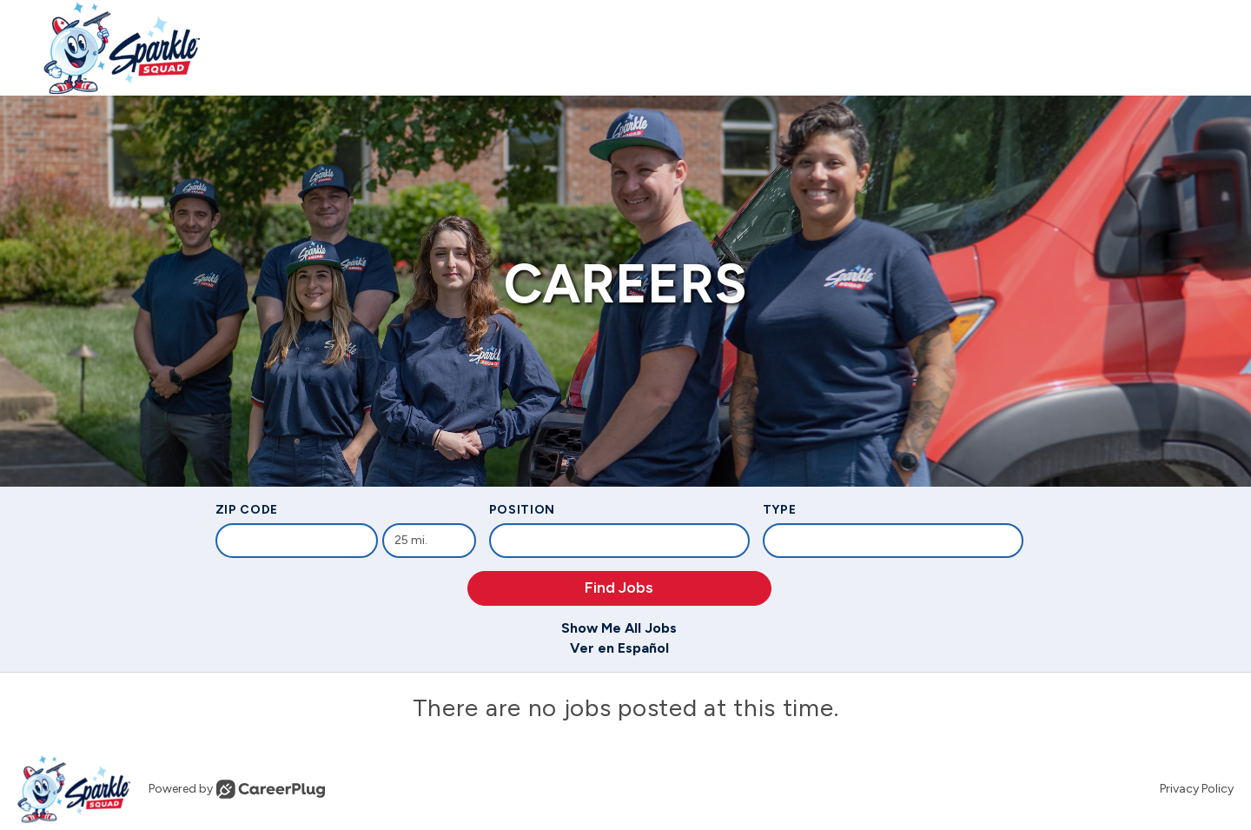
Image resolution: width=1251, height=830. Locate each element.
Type (780, 509)
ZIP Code (247, 509)
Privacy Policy (1197, 788)
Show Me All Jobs (619, 628)
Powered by (237, 789)
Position (522, 509)
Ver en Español (619, 648)
